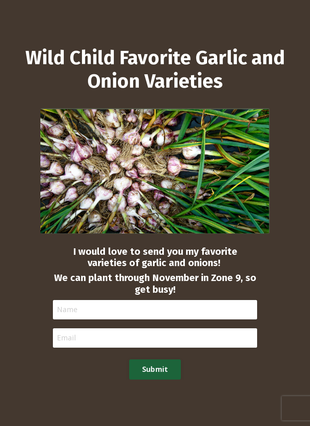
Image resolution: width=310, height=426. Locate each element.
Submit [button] (155, 369)
